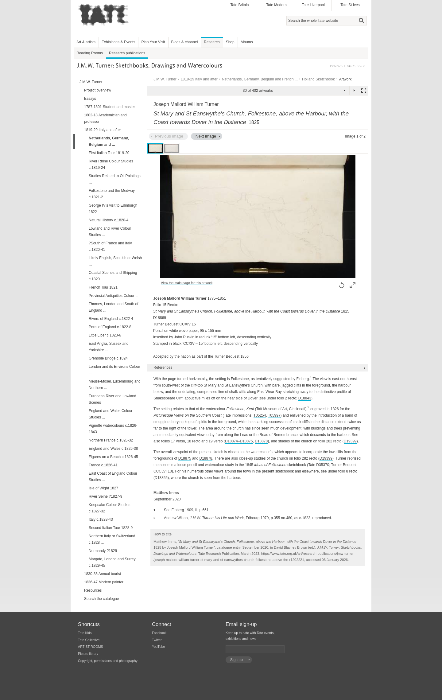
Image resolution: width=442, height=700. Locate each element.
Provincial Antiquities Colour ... (113, 296)
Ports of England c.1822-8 (110, 327)
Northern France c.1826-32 (111, 440)
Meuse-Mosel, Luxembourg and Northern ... (115, 384)
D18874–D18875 (239, 441)
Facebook (159, 633)
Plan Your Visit (153, 42)
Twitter (157, 640)
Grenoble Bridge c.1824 (108, 358)
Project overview (97, 90)
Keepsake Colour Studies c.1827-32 (109, 508)
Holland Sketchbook (318, 79)
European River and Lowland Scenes (112, 399)
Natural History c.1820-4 (108, 220)
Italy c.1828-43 (101, 519)
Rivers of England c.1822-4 (111, 319)
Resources (93, 590)
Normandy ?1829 (103, 551)
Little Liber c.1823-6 (105, 335)
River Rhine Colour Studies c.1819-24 (111, 164)
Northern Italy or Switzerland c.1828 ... (112, 539)
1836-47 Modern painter (103, 582)
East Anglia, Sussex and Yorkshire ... (108, 346)
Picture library (88, 653)
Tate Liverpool (313, 5)
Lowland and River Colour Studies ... (110, 231)
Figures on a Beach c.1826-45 (113, 457)
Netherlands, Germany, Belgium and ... (109, 141)
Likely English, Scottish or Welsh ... (115, 261)
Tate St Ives (350, 5)
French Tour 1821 (103, 287)
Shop (230, 42)
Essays (90, 98)
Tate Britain (239, 5)
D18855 (161, 478)
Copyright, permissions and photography (108, 661)
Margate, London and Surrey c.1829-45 (112, 562)
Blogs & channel (184, 42)
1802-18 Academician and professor (105, 118)
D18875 (184, 458)
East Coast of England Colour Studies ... (113, 476)
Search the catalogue (101, 599)
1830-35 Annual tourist (102, 574)
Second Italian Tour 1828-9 (111, 528)
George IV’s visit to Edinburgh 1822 (113, 208)
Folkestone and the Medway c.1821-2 (112, 194)
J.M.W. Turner (164, 79)
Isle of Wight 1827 (103, 488)
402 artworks (262, 90)
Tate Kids (84, 633)
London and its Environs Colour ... (114, 369)
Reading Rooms (89, 53)
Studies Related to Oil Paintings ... (115, 179)
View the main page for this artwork (186, 283)
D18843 (304, 398)
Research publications (127, 53)
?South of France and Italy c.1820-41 (110, 246)
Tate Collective (88, 640)
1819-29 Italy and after (199, 79)
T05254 (260, 415)
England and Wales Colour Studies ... (110, 414)
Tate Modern (276, 5)
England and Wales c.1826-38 (113, 448)
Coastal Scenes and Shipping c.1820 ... (113, 275)
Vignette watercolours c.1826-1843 (113, 428)
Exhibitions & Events (118, 42)
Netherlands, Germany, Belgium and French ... (260, 79)
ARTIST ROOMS (90, 646)
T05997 (274, 415)
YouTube (158, 646)
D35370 (322, 465)
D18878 (261, 441)
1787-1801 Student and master (109, 107)
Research (211, 42)
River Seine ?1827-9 (105, 496)
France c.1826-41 (103, 465)
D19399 (350, 441)
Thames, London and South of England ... (113, 307)
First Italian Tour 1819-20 (109, 153)
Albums (247, 42)
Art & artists (85, 42)
